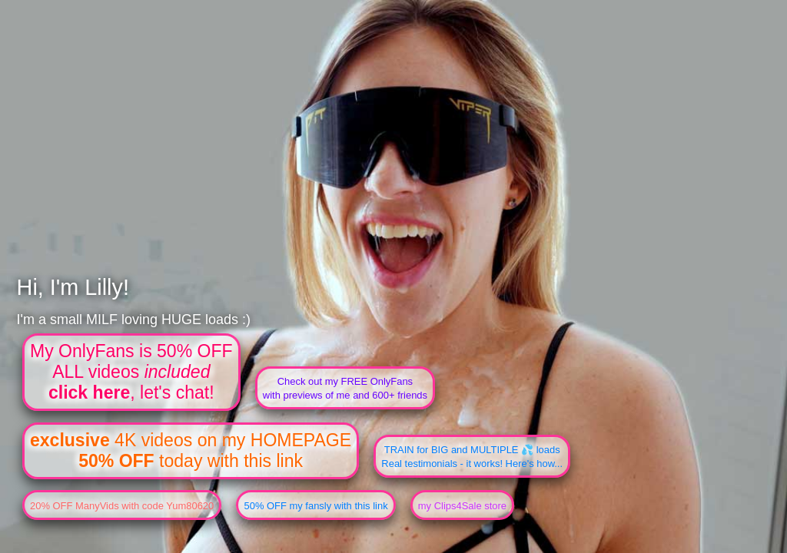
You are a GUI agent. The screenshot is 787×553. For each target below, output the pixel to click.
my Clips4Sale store (462, 506)
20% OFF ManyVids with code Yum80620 (122, 506)
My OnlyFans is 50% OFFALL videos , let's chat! (131, 371)
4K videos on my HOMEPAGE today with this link (190, 450)
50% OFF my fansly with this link (315, 506)
